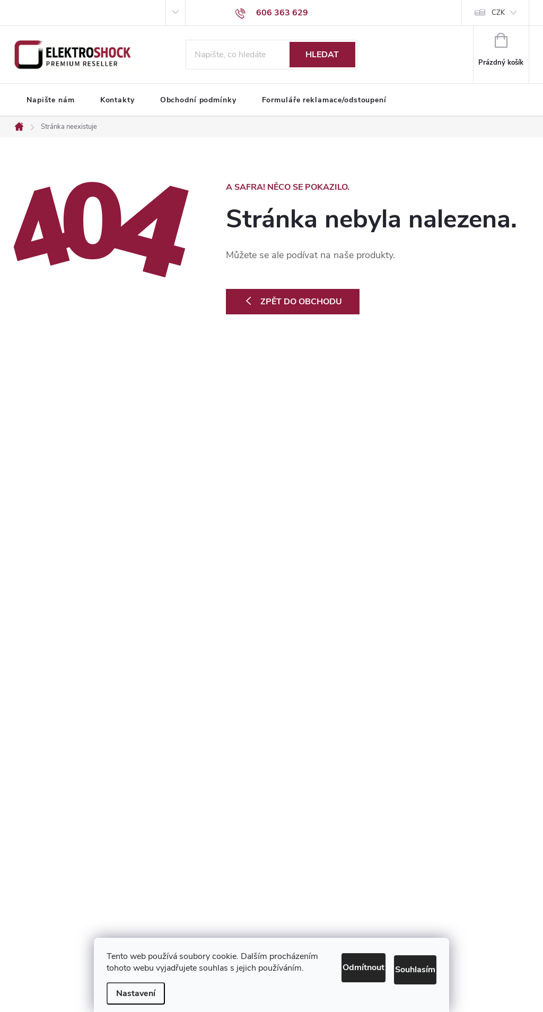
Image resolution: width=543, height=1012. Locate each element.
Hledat (322, 54)
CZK (498, 12)
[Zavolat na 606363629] (271, 13)
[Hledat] (271, 54)
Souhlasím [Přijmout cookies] (403, 953)
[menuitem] (50, 100)
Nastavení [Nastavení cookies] (135, 993)
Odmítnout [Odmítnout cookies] (322, 953)
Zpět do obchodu (301, 301)
